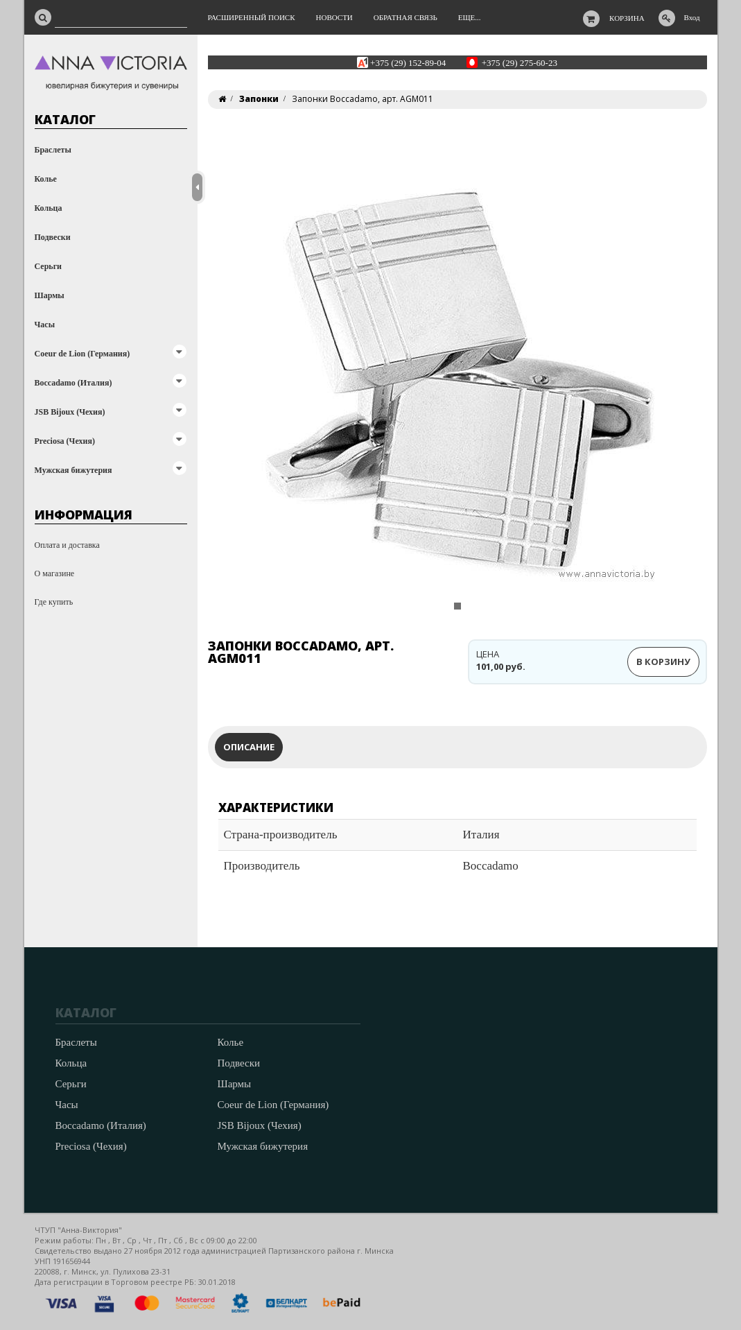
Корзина (627, 18)
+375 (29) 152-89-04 (408, 62)
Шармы (49, 295)
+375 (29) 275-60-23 (519, 62)
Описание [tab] (248, 747)
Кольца (48, 208)
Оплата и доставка (67, 545)
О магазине (55, 573)
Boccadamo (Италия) (73, 383)
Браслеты (53, 150)
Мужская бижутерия (73, 470)
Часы (45, 324)
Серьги (48, 266)
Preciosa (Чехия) (65, 441)
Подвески (53, 237)
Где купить (54, 602)
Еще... (469, 17)
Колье (46, 179)
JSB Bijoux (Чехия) (70, 412)
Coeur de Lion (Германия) (82, 354)
